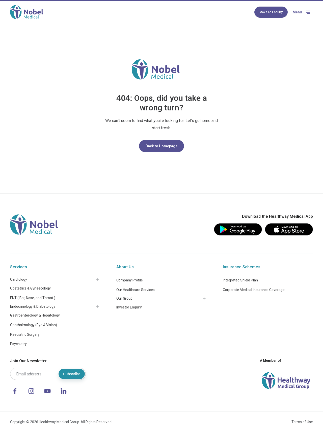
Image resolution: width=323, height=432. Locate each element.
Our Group (124, 298)
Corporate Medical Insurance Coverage (254, 290)
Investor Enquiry (129, 307)
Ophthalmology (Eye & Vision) (33, 325)
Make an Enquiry (271, 12)
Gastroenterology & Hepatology (35, 315)
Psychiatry (18, 344)
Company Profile (129, 280)
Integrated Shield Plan (240, 280)
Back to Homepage (161, 146)
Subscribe (71, 374)
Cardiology (18, 279)
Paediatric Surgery (25, 334)
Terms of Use (302, 422)
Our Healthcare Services (135, 290)
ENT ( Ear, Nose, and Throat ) (32, 298)
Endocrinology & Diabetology (32, 306)
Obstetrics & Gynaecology (30, 288)
